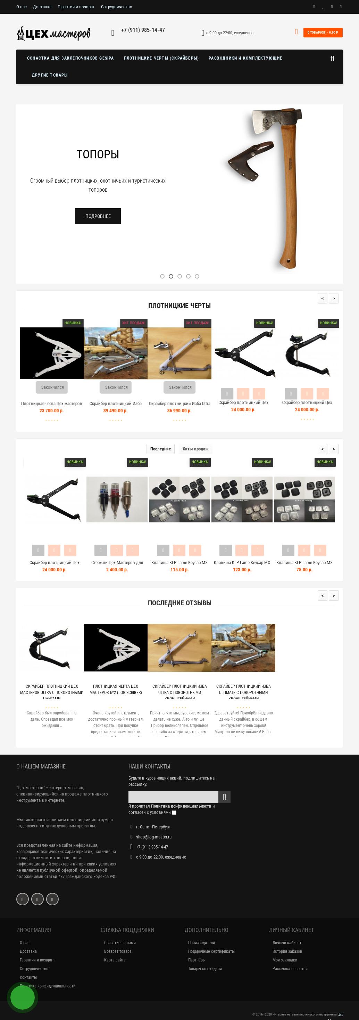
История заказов (287, 951)
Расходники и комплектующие (245, 58)
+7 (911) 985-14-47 (143, 30)
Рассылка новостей (290, 968)
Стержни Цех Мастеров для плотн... (117, 565)
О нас (21, 6)
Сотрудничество (116, 6)
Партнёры (197, 960)
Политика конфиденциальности (47, 986)
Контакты (28, 977)
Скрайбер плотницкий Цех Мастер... (55, 565)
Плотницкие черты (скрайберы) (161, 58)
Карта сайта (115, 960)
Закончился (60, 387)
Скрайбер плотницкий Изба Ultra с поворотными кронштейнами (187, 406)
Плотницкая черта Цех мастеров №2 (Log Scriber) (59, 406)
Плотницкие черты (179, 306)
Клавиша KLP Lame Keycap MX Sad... (179, 565)
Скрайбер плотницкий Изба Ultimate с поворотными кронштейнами (243, 692)
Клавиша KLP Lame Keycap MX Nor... (242, 565)
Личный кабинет (287, 942)
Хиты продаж (196, 448)
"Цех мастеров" (30, 787)
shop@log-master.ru (154, 836)
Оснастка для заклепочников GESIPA (70, 58)
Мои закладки (285, 960)
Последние (160, 448)
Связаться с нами (120, 942)
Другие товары (50, 75)
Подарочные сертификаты (211, 951)
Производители (201, 942)
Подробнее (98, 216)
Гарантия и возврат (76, 6)
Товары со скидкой (205, 968)
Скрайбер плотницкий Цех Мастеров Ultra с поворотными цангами (51, 692)
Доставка (42, 6)
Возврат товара (118, 951)
